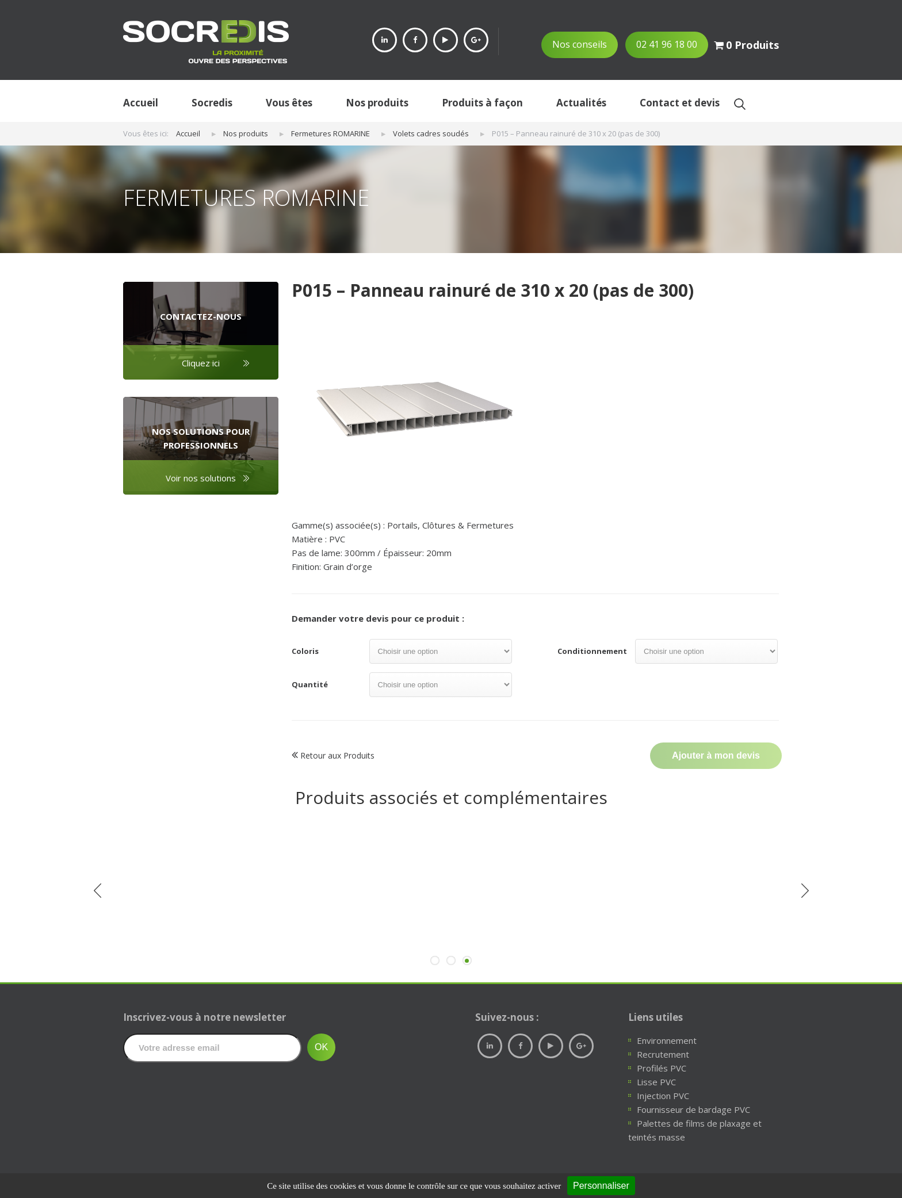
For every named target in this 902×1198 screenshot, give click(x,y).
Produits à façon (482, 102)
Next (804, 890)
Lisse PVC (656, 1082)
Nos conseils (579, 44)
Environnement (667, 1040)
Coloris (305, 651)
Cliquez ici (201, 363)
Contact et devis (680, 102)
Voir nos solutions (201, 478)
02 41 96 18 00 (666, 44)
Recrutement (663, 1054)
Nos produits (377, 102)
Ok (739, 103)
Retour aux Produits (333, 755)
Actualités (581, 102)
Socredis (212, 102)
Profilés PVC (661, 1068)
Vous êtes (289, 102)
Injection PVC (663, 1095)
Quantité (310, 684)
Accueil (140, 102)
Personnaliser (601, 1186)
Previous (97, 890)
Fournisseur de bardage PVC (693, 1109)
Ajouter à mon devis (716, 755)
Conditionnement (592, 651)
